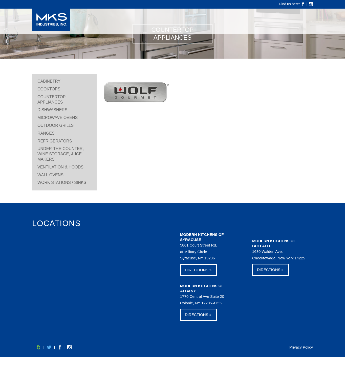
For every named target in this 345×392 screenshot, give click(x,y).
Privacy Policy (301, 347)
